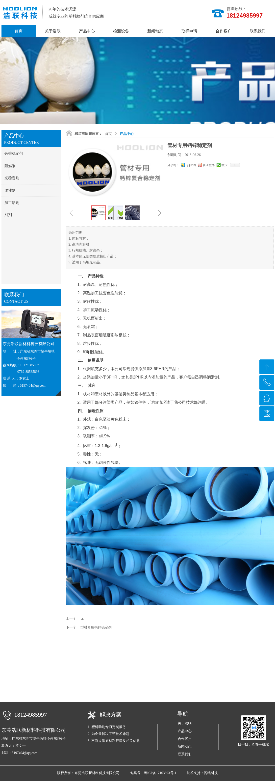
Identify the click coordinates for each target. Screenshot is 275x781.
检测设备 (121, 31)
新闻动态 (155, 31)
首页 (108, 134)
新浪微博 (209, 165)
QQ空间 (191, 165)
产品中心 (87, 31)
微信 (224, 165)
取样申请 (189, 31)
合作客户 (223, 31)
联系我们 (258, 31)
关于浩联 (53, 31)
